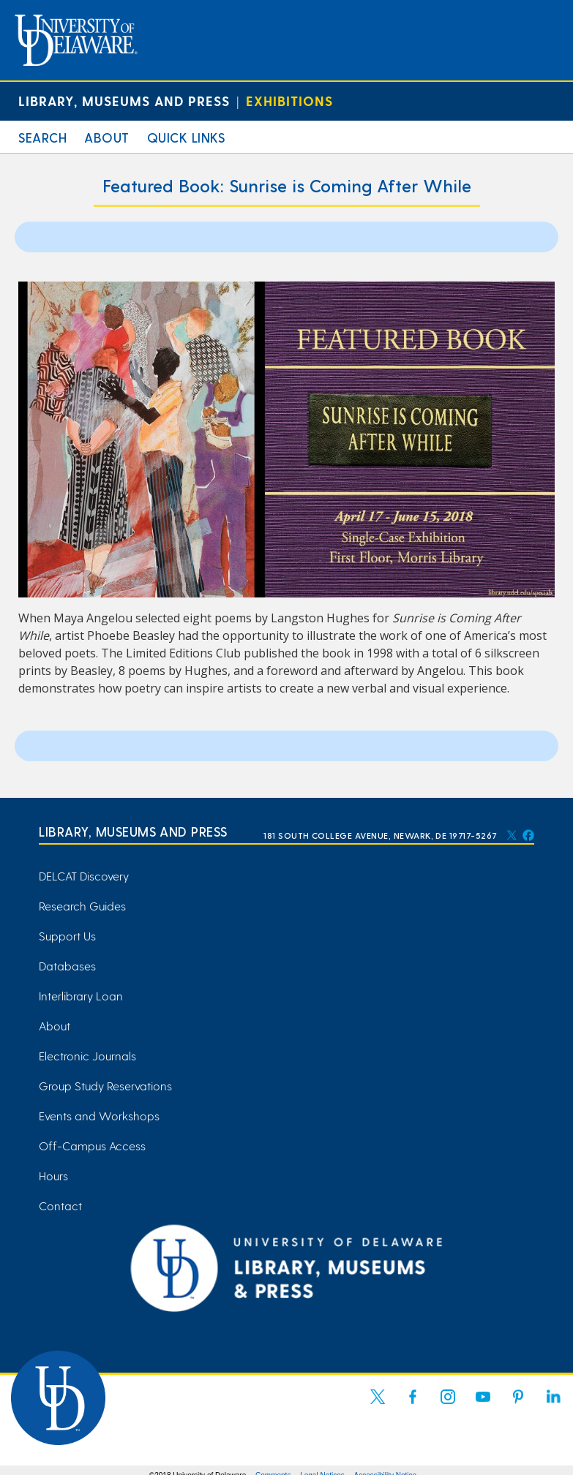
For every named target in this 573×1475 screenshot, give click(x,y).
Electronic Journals (87, 1056)
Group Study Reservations (105, 1086)
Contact (60, 1205)
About (107, 137)
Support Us (67, 936)
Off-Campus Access (92, 1146)
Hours (53, 1175)
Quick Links (186, 137)
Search (42, 137)
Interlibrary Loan (81, 996)
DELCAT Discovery (84, 876)
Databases (67, 966)
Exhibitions (289, 100)
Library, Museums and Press (124, 100)
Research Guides (82, 906)
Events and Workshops (99, 1116)
